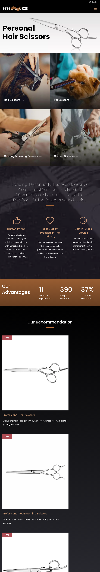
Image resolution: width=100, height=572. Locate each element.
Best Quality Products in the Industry (50, 241)
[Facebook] (3, 470)
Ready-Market (92, 566)
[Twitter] (6, 470)
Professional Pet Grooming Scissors (48, 384)
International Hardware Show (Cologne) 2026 (23, 498)
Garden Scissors (66, 156)
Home (58, 497)
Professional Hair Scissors (13, 384)
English (95, 2)
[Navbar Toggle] (95, 8)
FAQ (58, 517)
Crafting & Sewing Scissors (23, 156)
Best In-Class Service (83, 239)
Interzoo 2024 (9, 546)
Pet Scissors (63, 100)
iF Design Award (10, 511)
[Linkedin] (9, 470)
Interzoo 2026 (9, 534)
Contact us (61, 523)
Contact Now (83, 426)
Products (60, 507)
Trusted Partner (17, 237)
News (58, 512)
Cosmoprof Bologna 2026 (15, 523)
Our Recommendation (50, 331)
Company (60, 502)
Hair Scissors (14, 100)
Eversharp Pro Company (26, 566)
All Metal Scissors (80, 382)
